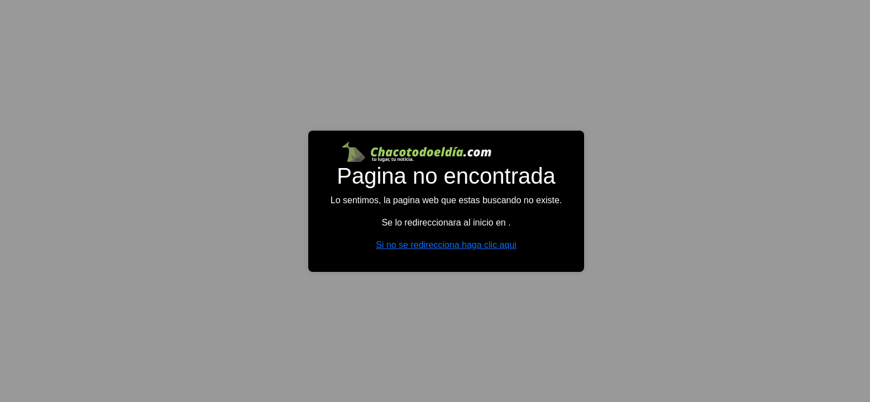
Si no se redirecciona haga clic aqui (446, 245)
